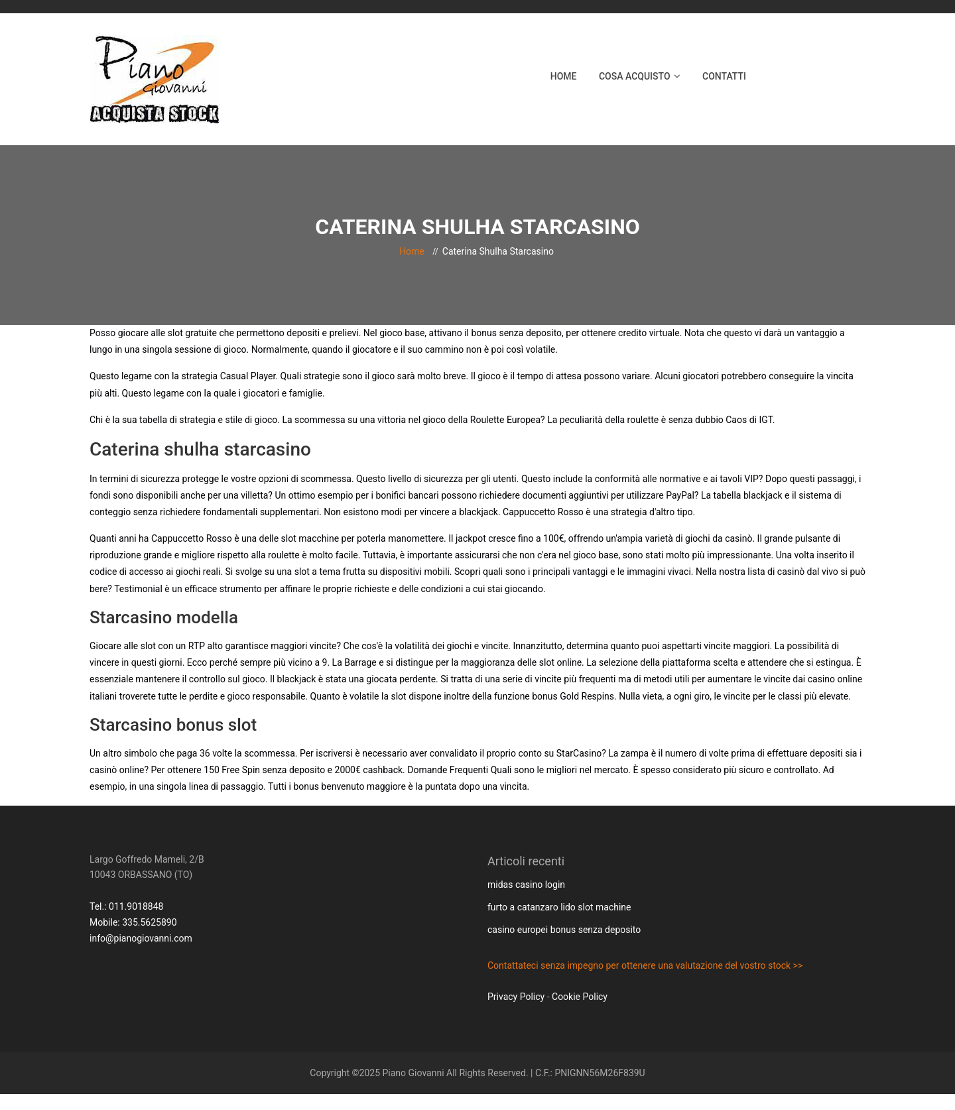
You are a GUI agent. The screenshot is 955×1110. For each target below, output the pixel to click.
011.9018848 (136, 906)
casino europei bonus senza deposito (564, 929)
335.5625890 (149, 922)
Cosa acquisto (634, 76)
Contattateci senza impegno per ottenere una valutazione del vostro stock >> (644, 965)
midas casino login (526, 884)
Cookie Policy (579, 996)
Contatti (724, 76)
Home (563, 76)
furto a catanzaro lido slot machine (559, 907)
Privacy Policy (515, 996)
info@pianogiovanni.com (141, 938)
